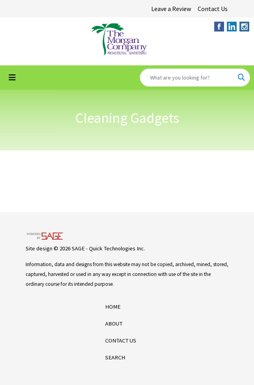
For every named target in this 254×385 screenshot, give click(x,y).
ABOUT (113, 323)
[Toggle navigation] (12, 77)
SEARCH (115, 357)
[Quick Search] (187, 77)
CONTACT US (120, 340)
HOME (113, 306)
